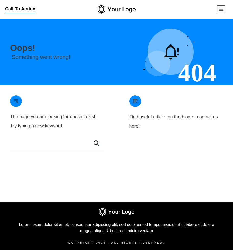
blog (186, 116)
